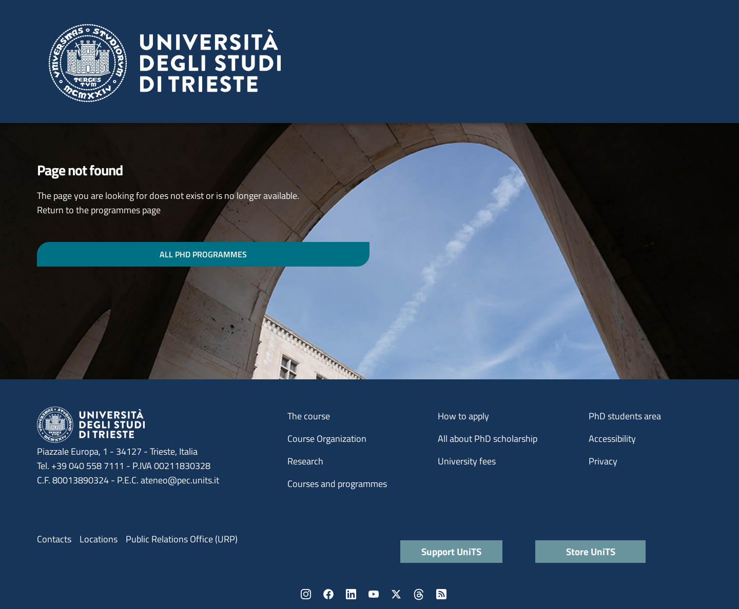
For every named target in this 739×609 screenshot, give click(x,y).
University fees (467, 461)
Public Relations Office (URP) (182, 539)
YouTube (373, 594)
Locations (99, 539)
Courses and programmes (337, 484)
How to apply (463, 416)
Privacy (603, 461)
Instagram (306, 594)
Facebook (328, 594)
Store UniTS (590, 551)
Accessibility (612, 438)
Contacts (54, 539)
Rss (441, 594)
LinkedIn (351, 594)
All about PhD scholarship (487, 438)
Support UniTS (451, 551)
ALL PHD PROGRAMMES (203, 254)
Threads (419, 594)
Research (305, 461)
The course (308, 416)
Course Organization (326, 438)
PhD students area (625, 416)
